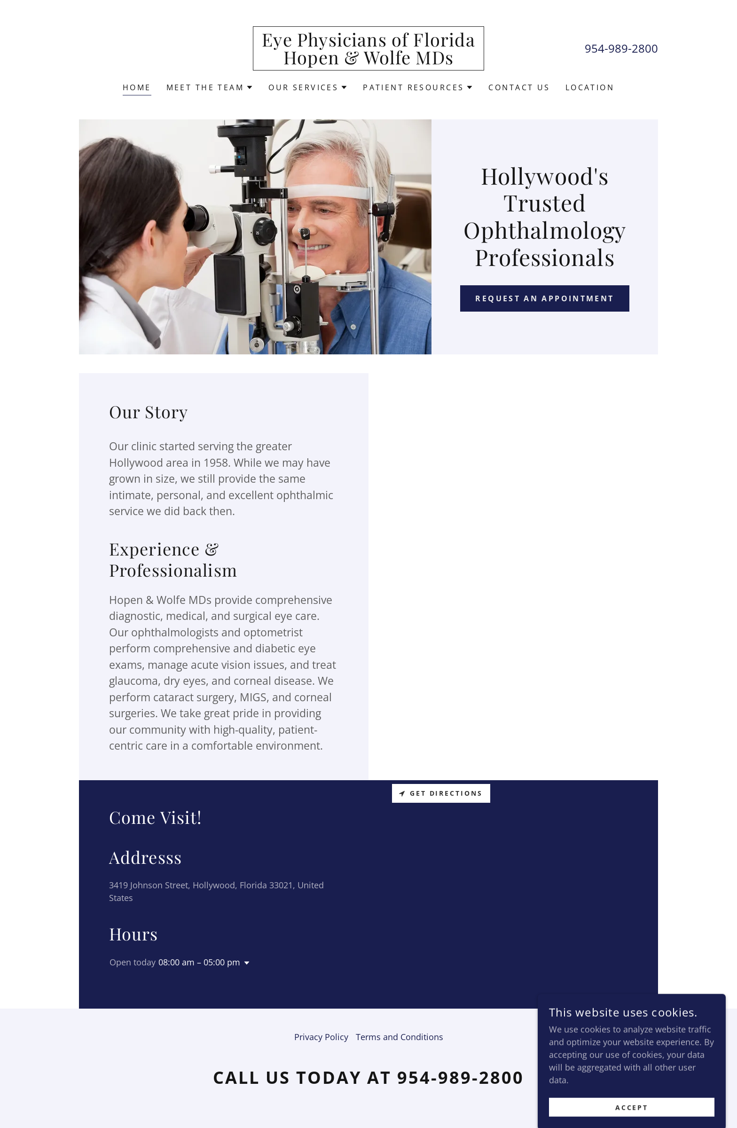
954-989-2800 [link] (621, 48)
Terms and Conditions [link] (399, 1036)
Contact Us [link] (519, 87)
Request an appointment (544, 298)
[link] (369, 61)
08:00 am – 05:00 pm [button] (199, 962)
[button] (210, 87)
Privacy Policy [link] (321, 1036)
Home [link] (137, 87)
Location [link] (589, 87)
